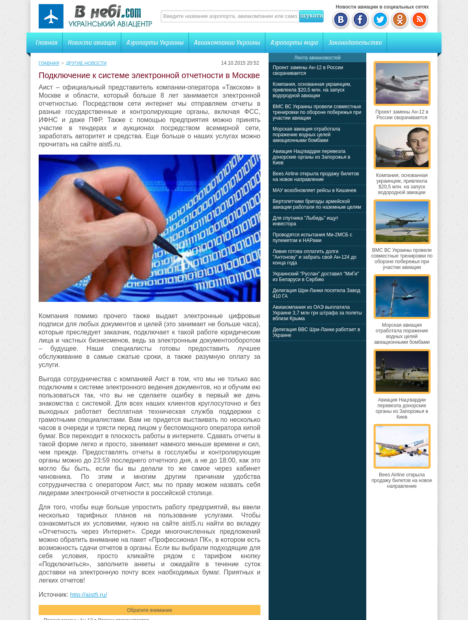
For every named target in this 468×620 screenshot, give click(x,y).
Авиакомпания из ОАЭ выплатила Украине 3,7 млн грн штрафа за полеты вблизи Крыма (317, 312)
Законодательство (355, 42)
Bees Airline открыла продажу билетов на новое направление (316, 176)
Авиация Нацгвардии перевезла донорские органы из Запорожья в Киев (311, 157)
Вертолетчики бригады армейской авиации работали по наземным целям (317, 204)
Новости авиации (92, 42)
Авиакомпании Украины (227, 42)
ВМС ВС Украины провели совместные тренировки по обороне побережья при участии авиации (317, 112)
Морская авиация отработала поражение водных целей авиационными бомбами (306, 134)
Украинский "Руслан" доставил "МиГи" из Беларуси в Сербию (316, 276)
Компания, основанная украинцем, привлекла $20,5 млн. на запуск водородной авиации (312, 89)
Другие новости (86, 63)
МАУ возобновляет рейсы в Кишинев (314, 190)
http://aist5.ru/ (88, 594)
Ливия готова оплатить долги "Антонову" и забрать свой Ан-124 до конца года (314, 257)
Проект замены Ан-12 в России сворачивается (401, 114)
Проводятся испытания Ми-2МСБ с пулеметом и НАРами (312, 237)
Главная (46, 42)
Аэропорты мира (294, 42)
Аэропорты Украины (155, 42)
